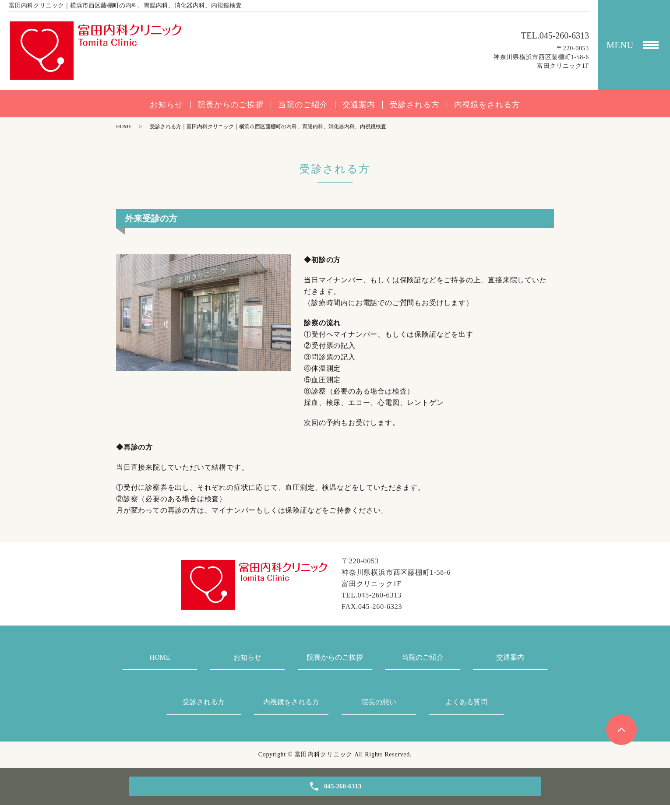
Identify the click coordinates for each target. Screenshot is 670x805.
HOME (123, 126)
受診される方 (414, 105)
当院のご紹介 (303, 105)
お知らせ (166, 105)
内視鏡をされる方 (487, 105)
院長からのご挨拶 (230, 105)
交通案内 (359, 105)
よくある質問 (466, 702)
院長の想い (378, 702)
